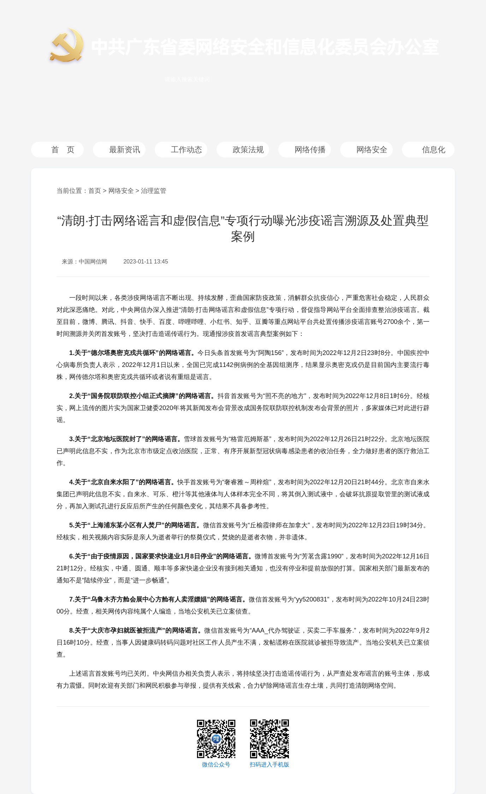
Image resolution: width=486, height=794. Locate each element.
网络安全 (371, 149)
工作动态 (186, 149)
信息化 (433, 149)
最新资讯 (124, 149)
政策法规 (248, 149)
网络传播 (310, 149)
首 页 (63, 149)
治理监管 (153, 190)
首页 (94, 190)
